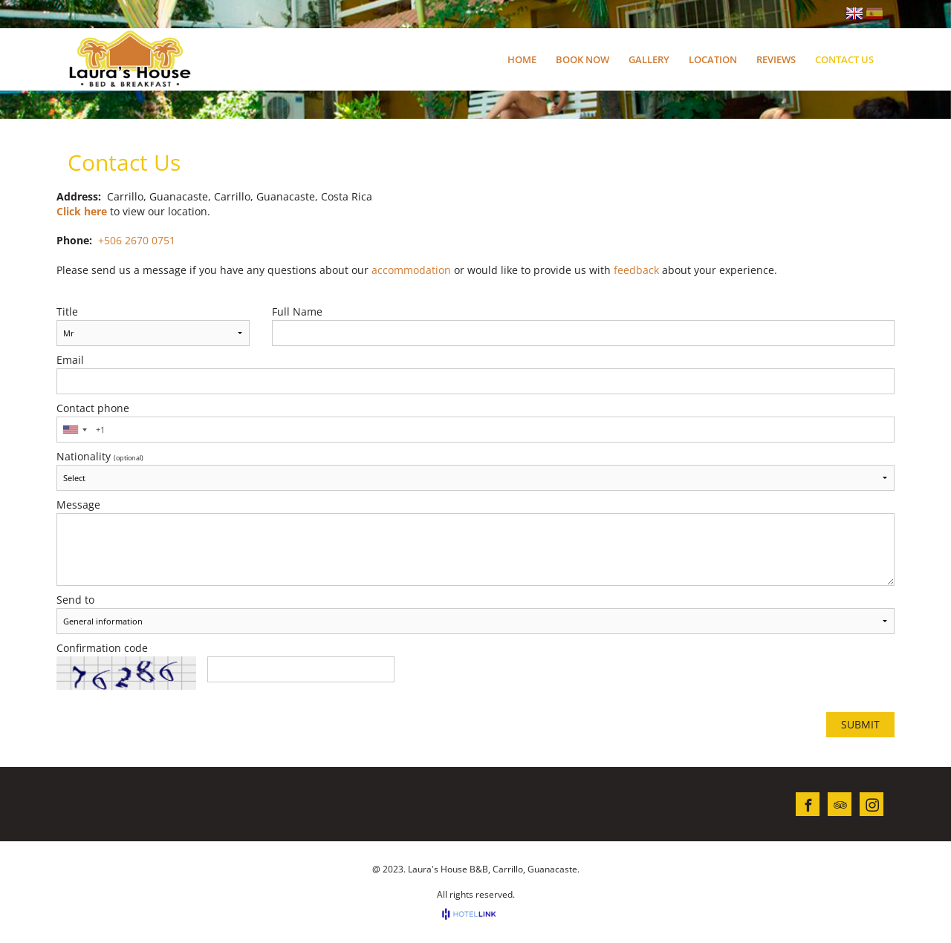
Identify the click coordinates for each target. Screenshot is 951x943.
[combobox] (74, 429)
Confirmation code (102, 648)
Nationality (99, 456)
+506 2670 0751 (136, 240)
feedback (636, 270)
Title (67, 312)
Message (78, 505)
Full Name (297, 312)
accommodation (411, 270)
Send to (75, 600)
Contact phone (92, 408)
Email (70, 360)
